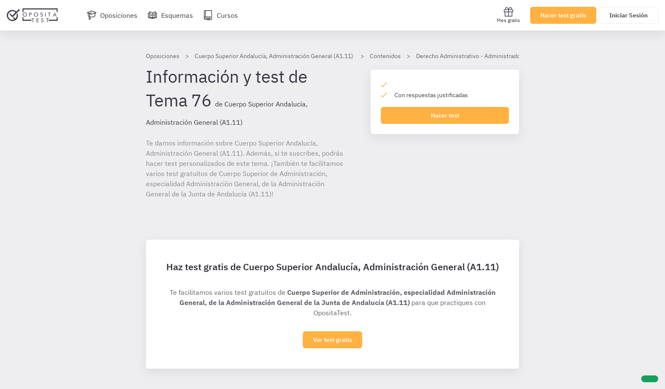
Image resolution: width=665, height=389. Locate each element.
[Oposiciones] (111, 15)
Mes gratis (508, 15)
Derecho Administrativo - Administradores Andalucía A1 (490, 56)
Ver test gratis (332, 340)
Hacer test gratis (563, 15)
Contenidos (385, 56)
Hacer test (445, 115)
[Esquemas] (170, 15)
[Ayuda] (649, 378)
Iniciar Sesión (628, 15)
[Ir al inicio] (32, 15)
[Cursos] (220, 15)
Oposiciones (162, 56)
